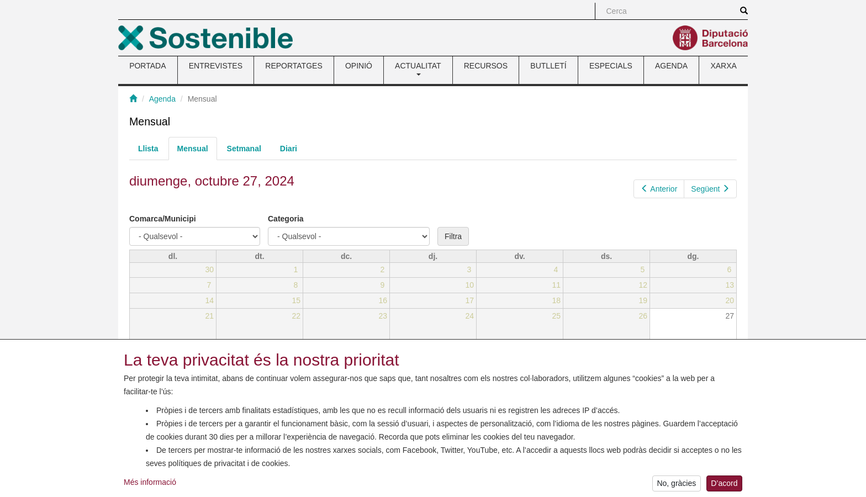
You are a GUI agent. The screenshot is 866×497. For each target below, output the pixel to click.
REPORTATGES (293, 65)
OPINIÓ (358, 65)
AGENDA (671, 65)
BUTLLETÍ (548, 65)
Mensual (197, 151)
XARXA (723, 65)
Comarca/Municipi (162, 218)
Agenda (162, 98)
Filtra (453, 236)
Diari (288, 148)
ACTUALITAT (418, 68)
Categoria (286, 218)
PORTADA (147, 65)
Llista (148, 148)
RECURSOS (486, 65)
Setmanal (244, 148)
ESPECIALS (610, 65)
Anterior (659, 188)
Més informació (150, 488)
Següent (710, 188)
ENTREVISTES (215, 65)
